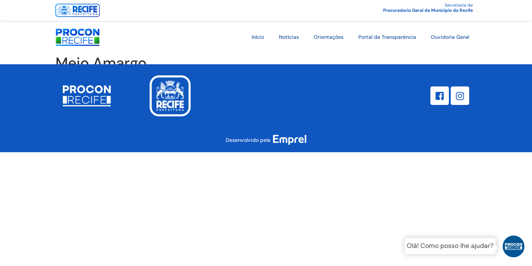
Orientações (329, 37)
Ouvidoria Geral (450, 37)
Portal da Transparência (387, 37)
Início (258, 37)
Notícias (289, 37)
